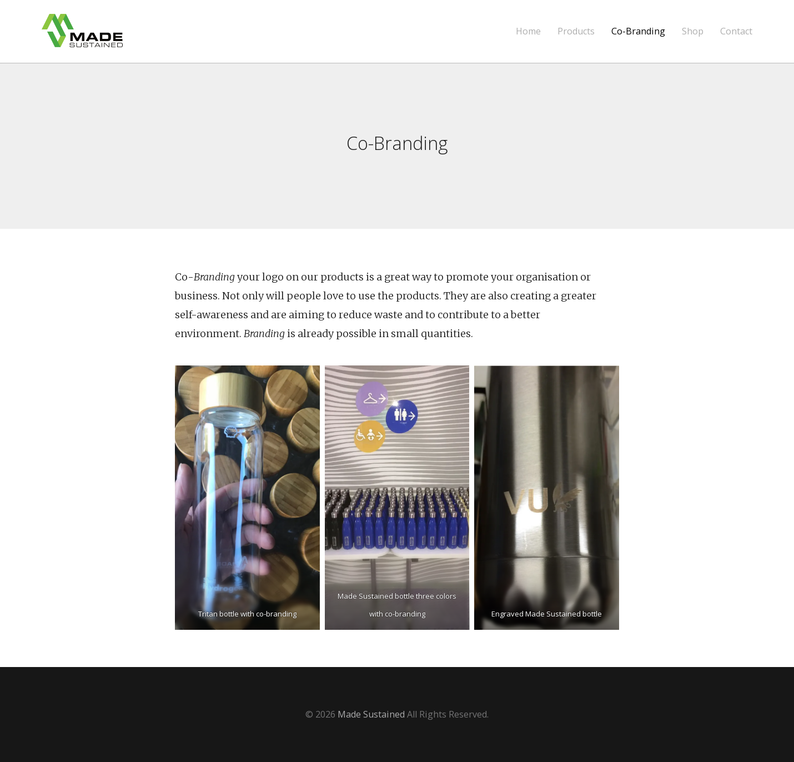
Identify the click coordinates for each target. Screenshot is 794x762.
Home (528, 31)
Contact (736, 31)
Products (576, 31)
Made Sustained (371, 714)
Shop (692, 31)
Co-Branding (638, 31)
